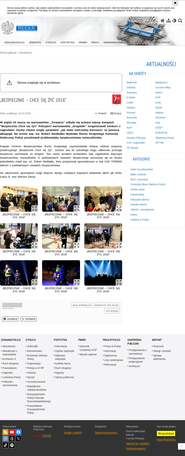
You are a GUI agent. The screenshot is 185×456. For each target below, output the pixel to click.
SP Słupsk (132, 147)
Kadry (133, 214)
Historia (31, 372)
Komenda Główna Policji (37, 357)
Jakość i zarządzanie (142, 209)
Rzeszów (132, 117)
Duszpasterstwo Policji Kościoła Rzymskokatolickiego (39, 398)
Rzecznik (158, 346)
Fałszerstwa (137, 194)
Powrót (100, 113)
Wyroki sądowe (88, 354)
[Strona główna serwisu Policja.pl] (163, 20)
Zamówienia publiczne (134, 342)
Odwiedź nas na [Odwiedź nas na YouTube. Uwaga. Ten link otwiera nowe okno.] (12, 432)
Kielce (158, 92)
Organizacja (34, 363)
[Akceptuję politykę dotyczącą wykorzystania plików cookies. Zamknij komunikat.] (175, 3)
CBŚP (158, 127)
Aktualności (25, 52)
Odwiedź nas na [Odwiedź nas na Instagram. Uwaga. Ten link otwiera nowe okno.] (5, 439)
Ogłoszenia (110, 355)
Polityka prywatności (136, 448)
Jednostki (32, 346)
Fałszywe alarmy (139, 199)
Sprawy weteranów (159, 357)
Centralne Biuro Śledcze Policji (147, 184)
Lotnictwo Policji (12, 377)
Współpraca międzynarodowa (36, 388)
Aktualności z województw (10, 353)
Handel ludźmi (138, 204)
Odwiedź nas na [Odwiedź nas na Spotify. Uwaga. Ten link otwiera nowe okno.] (12, 445)
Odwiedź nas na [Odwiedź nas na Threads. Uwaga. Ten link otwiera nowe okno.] (12, 439)
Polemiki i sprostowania (10, 383)
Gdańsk (131, 87)
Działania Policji (11, 340)
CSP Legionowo (136, 142)
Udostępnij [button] (10, 319)
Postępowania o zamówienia (138, 352)
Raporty (59, 372)
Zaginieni (8, 372)
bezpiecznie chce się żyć (107, 305)
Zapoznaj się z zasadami (137, 443)
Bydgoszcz (161, 82)
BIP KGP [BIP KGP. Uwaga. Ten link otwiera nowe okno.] (47, 436)
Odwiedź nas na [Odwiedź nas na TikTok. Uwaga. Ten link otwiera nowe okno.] (5, 445)
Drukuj (115, 113)
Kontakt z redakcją (73, 432)
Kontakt (157, 340)
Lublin (130, 102)
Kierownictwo (34, 351)
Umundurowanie (36, 381)
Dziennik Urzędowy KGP (88, 348)
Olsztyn (131, 107)
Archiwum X (9, 358)
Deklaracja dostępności (106, 432)
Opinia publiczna (64, 377)
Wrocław (131, 122)
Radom (159, 112)
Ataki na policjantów (141, 169)
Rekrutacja (110, 364)
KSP (157, 97)
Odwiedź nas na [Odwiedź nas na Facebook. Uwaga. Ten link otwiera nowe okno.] (18, 432)
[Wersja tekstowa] (174, 20)
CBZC (130, 132)
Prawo (82, 340)
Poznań (131, 112)
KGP (129, 127)
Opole (158, 107)
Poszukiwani (10, 368)
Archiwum (134, 366)
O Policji (31, 340)
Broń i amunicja (139, 179)
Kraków (131, 97)
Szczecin (160, 117)
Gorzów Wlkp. (163, 87)
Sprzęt (30, 377)
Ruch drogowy (11, 363)
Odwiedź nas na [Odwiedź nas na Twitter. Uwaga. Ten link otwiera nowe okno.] (18, 439)
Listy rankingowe (113, 360)
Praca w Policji (111, 340)
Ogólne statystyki (64, 351)
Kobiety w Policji (139, 219)
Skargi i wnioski (162, 351)
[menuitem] (14, 42)
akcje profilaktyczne (82, 305)
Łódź (158, 102)
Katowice (132, 92)
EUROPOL (161, 132)
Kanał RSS (5, 432)
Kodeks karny (62, 363)
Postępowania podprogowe (137, 360)
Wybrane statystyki (60, 357)
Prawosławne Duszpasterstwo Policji (36, 409)
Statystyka (60, 340)
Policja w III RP (35, 368)
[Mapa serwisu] (168, 20)
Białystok (132, 82)
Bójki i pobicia (138, 174)
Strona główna (8, 52)
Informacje (61, 346)
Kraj (157, 122)
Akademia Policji (164, 137)
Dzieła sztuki (137, 189)
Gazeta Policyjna (136, 137)
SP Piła (159, 142)
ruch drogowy (112, 311)
